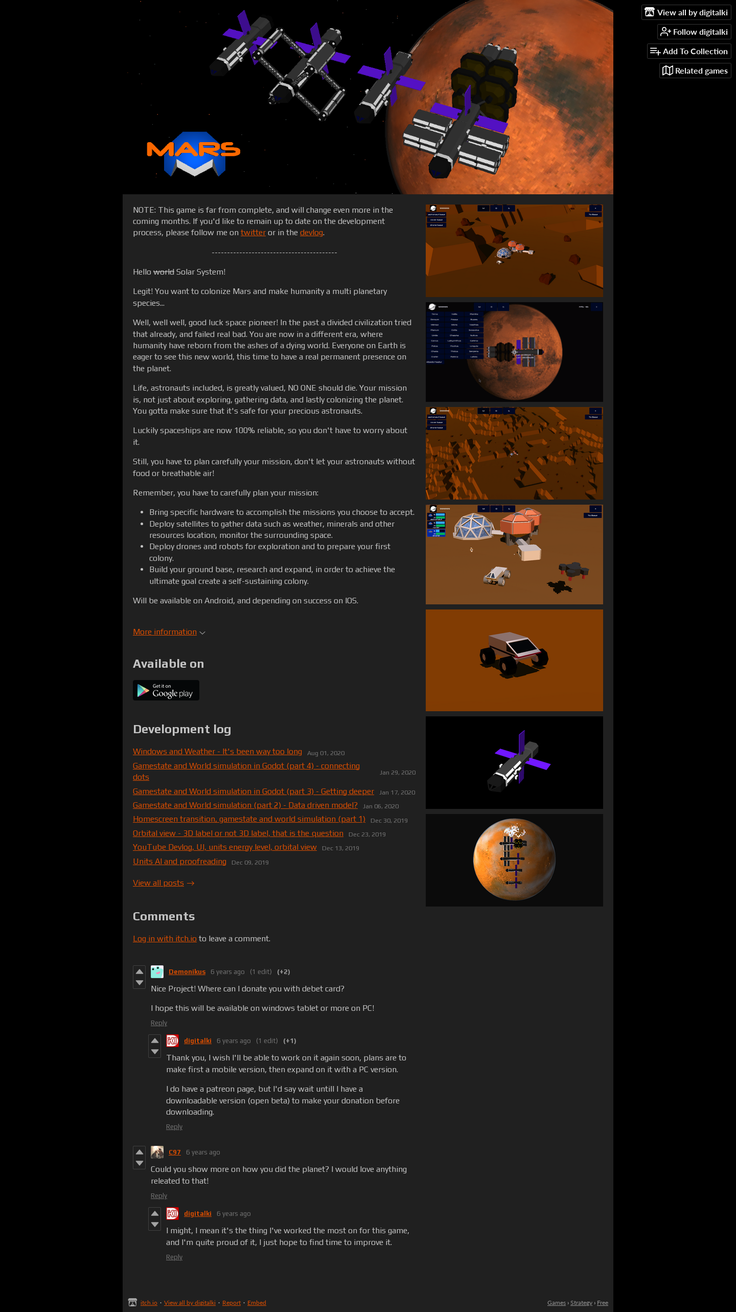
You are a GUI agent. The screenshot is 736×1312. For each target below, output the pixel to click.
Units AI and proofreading (179, 861)
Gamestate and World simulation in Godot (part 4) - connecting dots (246, 771)
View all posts (158, 883)
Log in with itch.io (165, 938)
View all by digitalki (190, 1302)
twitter (253, 232)
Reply (159, 1023)
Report (231, 1302)
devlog (311, 232)
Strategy (581, 1302)
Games (556, 1302)
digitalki (198, 1041)
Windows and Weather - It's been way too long (217, 751)
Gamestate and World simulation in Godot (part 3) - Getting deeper (253, 791)
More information (169, 632)
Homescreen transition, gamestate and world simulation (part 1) (249, 819)
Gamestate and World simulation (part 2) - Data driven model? (245, 805)
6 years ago (228, 972)
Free (602, 1302)
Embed (256, 1302)
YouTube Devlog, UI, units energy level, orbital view (225, 847)
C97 (175, 1152)
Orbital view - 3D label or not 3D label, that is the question (238, 833)
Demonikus (187, 972)
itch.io (149, 1302)
